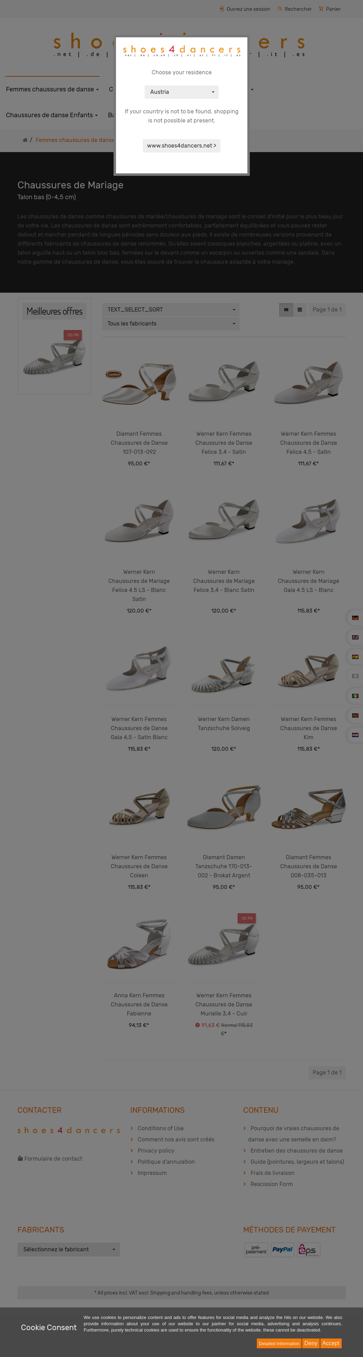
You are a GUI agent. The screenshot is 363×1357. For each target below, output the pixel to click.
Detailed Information (279, 1343)
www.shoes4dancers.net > (181, 145)
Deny (310, 1343)
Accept (331, 1343)
